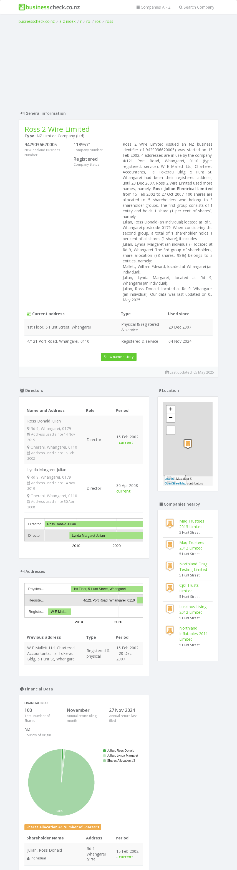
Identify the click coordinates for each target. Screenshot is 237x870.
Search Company (196, 7)
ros (98, 21)
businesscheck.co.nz (37, 21)
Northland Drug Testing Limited (193, 566)
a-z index (67, 21)
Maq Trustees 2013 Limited (191, 523)
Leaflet (169, 478)
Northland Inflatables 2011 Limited (193, 633)
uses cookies (87, 859)
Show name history (118, 356)
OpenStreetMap (175, 483)
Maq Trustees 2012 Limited (191, 545)
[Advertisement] (118, 66)
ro (88, 21)
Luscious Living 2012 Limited (192, 609)
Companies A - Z (153, 7)
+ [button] (171, 410)
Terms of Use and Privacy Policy (118, 855)
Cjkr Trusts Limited (189, 588)
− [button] (171, 418)
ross (109, 21)
